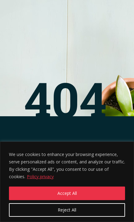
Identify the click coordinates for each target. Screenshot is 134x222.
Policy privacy (40, 176)
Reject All (67, 210)
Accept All (67, 193)
